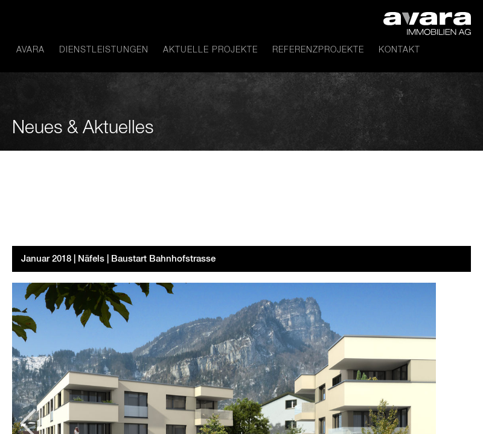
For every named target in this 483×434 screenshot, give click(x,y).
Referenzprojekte (318, 50)
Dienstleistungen (104, 50)
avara (30, 50)
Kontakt (399, 50)
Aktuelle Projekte (210, 50)
